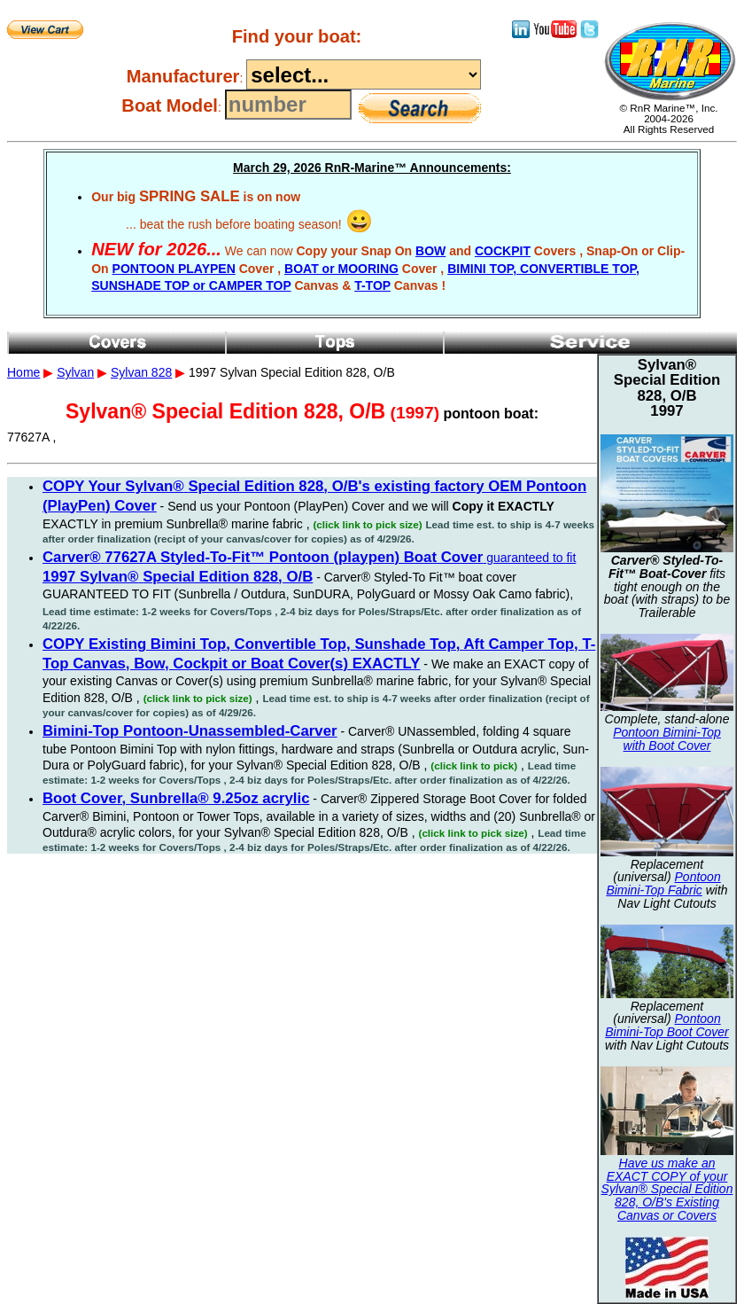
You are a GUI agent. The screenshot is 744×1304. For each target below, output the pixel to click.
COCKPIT (503, 251)
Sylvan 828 (141, 372)
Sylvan (75, 372)
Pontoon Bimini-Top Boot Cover (667, 1025)
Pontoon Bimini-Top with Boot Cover (667, 739)
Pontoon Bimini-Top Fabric (663, 883)
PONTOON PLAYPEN (174, 269)
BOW (430, 251)
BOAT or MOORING (341, 269)
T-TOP (372, 285)
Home (23, 372)
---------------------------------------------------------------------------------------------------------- (363, 74)
